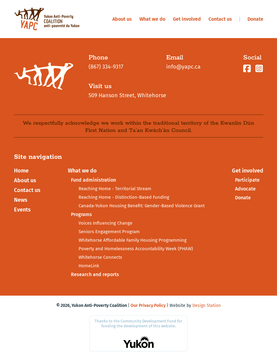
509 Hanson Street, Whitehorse (127, 95)
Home (21, 170)
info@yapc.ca (183, 66)
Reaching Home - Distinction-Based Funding (124, 197)
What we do (152, 19)
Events (22, 209)
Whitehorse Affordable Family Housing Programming (133, 240)
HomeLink (89, 265)
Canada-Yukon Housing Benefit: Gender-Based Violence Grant (142, 205)
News (20, 200)
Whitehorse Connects (100, 257)
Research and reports (95, 274)
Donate (255, 19)
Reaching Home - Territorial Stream (115, 188)
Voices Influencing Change (105, 223)
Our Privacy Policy (148, 305)
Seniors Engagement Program (109, 231)
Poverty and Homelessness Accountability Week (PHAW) (136, 248)
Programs (81, 214)
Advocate (245, 189)
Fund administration (93, 180)
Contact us (220, 19)
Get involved (187, 19)
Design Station (206, 305)
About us (122, 19)
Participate (247, 180)
